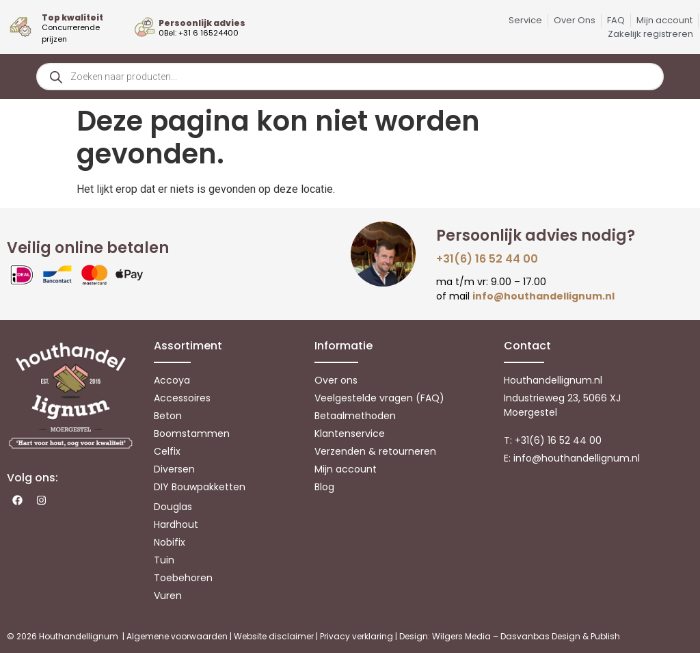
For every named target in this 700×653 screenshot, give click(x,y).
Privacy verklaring (356, 636)
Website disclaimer (274, 636)
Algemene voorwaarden (177, 636)
